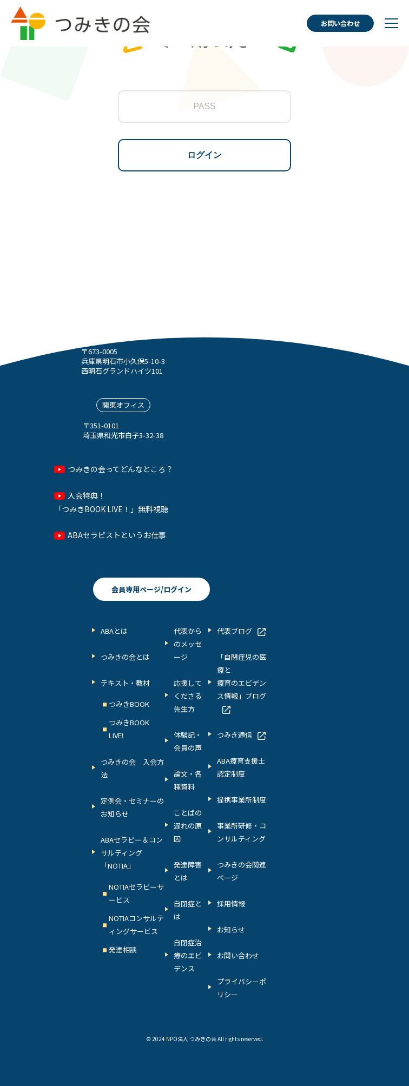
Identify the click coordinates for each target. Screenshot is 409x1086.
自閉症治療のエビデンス (188, 955)
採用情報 (231, 903)
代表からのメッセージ (188, 644)
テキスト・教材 (125, 683)
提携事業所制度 (241, 799)
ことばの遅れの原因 (188, 825)
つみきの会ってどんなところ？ (120, 468)
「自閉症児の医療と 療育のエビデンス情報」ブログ (241, 676)
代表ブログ (234, 631)
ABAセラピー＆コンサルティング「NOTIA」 (132, 853)
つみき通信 (234, 735)
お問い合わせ (340, 23)
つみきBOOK (129, 704)
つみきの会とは (125, 657)
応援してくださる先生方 (188, 696)
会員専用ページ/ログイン (151, 589)
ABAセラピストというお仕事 (117, 534)
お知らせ (231, 929)
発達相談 (123, 949)
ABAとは (114, 631)
